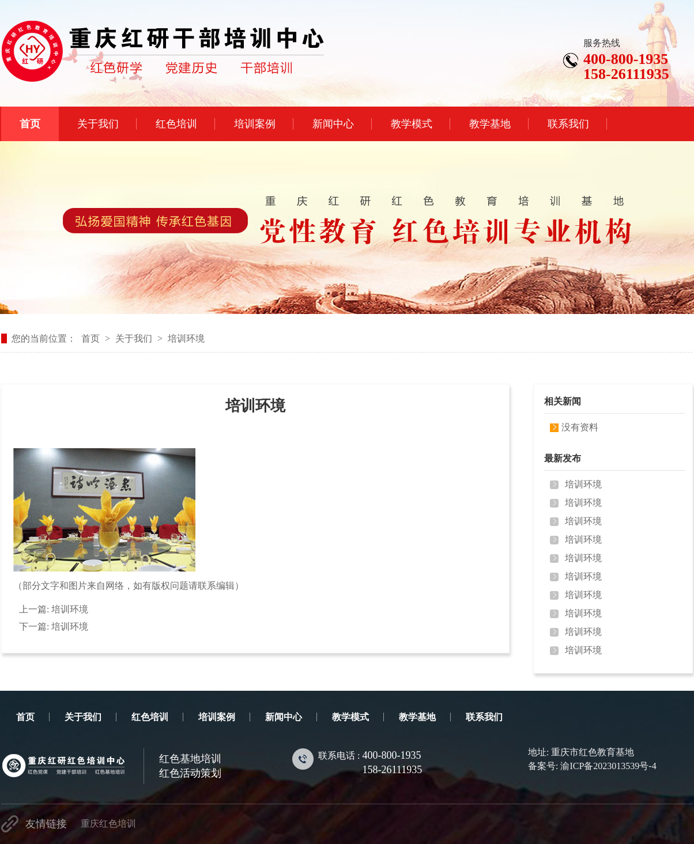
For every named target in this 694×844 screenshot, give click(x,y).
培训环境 (186, 338)
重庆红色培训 (108, 823)
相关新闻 (562, 401)
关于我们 (133, 338)
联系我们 (484, 717)
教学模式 (350, 717)
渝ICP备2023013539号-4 (608, 766)
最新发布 (562, 458)
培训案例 (216, 717)
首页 (90, 338)
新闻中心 (283, 717)
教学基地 (417, 717)
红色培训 (149, 717)
